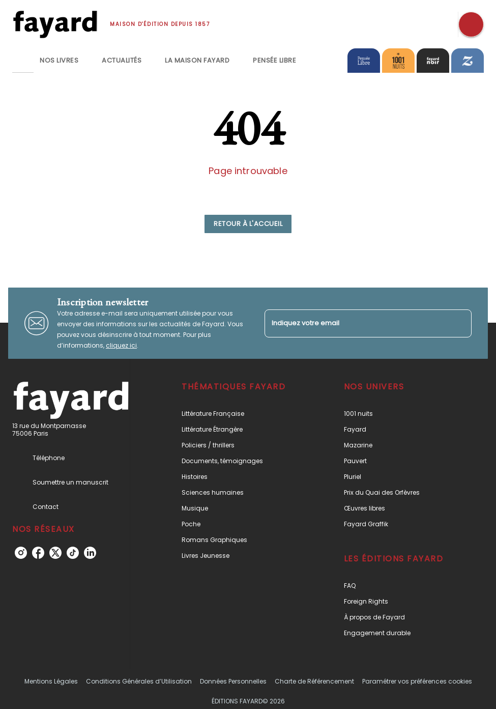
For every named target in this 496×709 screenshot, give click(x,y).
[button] (248, 224)
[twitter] (55, 552)
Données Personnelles (233, 681)
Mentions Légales (51, 681)
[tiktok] (72, 552)
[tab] (23, 60)
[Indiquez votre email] (356, 323)
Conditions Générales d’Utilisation (139, 681)
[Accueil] (55, 24)
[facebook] (38, 552)
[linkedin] (90, 552)
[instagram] (21, 552)
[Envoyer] (459, 323)
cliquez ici (121, 345)
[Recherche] (471, 24)
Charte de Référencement (314, 681)
